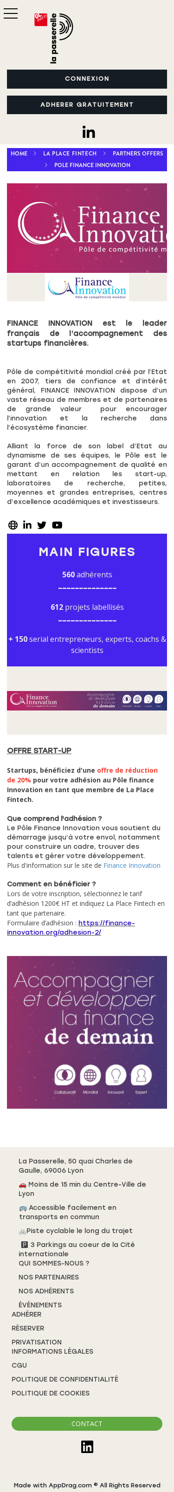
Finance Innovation (132, 865)
